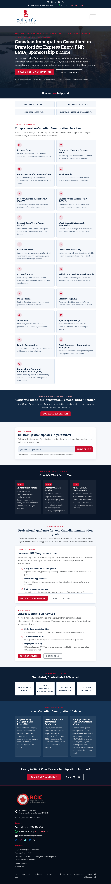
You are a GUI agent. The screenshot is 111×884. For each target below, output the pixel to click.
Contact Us (73, 777)
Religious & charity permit (46, 856)
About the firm (61, 598)
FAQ (16, 874)
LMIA (17, 856)
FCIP (22, 866)
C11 (33, 856)
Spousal (24, 863)
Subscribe (84, 449)
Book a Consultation (55, 414)
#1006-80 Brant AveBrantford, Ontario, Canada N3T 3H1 (34, 811)
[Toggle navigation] (93, 16)
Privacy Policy (26, 874)
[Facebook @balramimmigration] (48, 2)
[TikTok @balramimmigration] (55, 2)
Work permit (25, 856)
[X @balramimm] (63, 2)
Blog (17, 849)
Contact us (53, 656)
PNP (29, 853)
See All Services (69, 72)
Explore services (29, 656)
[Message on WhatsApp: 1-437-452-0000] (70, 5)
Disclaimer (38, 874)
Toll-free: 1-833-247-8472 (31, 827)
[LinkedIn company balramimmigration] (59, 2)
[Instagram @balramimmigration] (52, 2)
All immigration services (29, 849)
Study (17, 859)
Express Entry (20, 853)
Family (17, 863)
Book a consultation (32, 598)
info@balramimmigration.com (31, 835)
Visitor (23, 859)
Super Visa (31, 859)
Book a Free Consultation (34, 72)
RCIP (17, 866)
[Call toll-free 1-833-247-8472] (41, 5)
